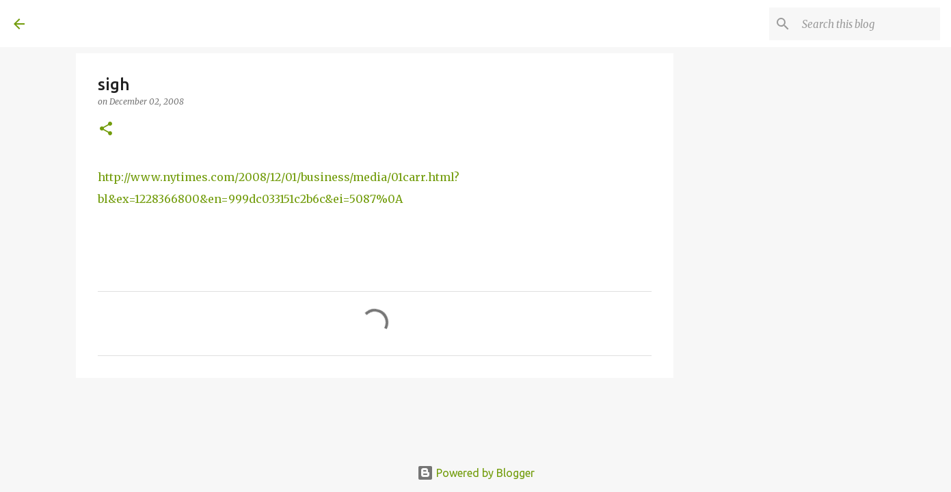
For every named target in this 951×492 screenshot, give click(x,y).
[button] (106, 129)
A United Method (124, 23)
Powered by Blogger (476, 473)
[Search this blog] (868, 24)
